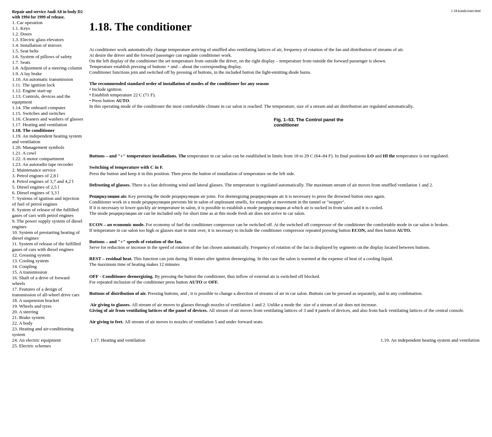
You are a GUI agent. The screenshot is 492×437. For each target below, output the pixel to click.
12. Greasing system (31, 255)
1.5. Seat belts (25, 51)
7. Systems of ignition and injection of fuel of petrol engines (45, 201)
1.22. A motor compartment (38, 158)
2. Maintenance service (34, 170)
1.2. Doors (22, 34)
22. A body (22, 323)
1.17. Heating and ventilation (39, 124)
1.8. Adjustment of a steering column (47, 68)
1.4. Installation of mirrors (37, 45)
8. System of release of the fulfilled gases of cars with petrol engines (45, 212)
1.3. (38, 39)
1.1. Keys (21, 28)
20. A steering (25, 311)
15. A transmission (29, 272)
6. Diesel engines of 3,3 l (35, 192)
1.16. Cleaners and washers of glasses (47, 119)
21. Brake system (28, 317)
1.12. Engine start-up (32, 90)
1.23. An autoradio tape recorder (42, 164)
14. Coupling (24, 266)
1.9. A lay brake (27, 73)
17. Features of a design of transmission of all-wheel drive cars (45, 291)
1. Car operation (27, 22)
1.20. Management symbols (38, 147)
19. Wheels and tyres (32, 306)
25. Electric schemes (31, 345)
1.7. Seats (21, 62)
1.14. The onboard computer (39, 107)
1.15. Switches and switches (38, 113)
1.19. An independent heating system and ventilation (430, 340)
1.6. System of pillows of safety (42, 56)
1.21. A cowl (24, 153)
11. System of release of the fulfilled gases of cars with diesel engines (46, 246)
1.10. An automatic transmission (42, 79)
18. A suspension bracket (35, 300)
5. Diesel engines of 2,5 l (35, 187)
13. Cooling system (30, 260)
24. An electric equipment (36, 340)
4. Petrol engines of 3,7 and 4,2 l (42, 181)
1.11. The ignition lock (33, 85)
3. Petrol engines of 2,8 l (35, 175)
